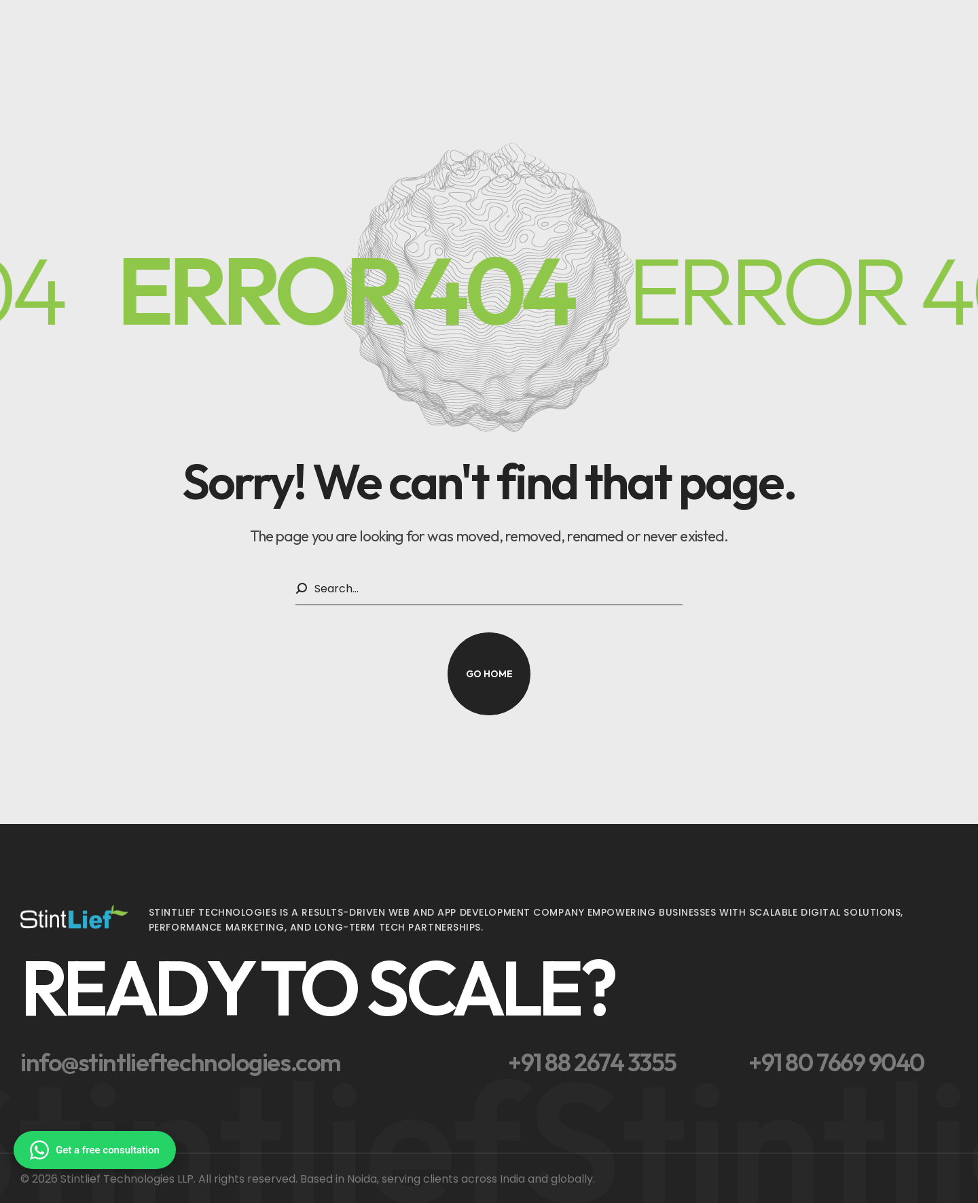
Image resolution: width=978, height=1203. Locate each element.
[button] (489, 673)
